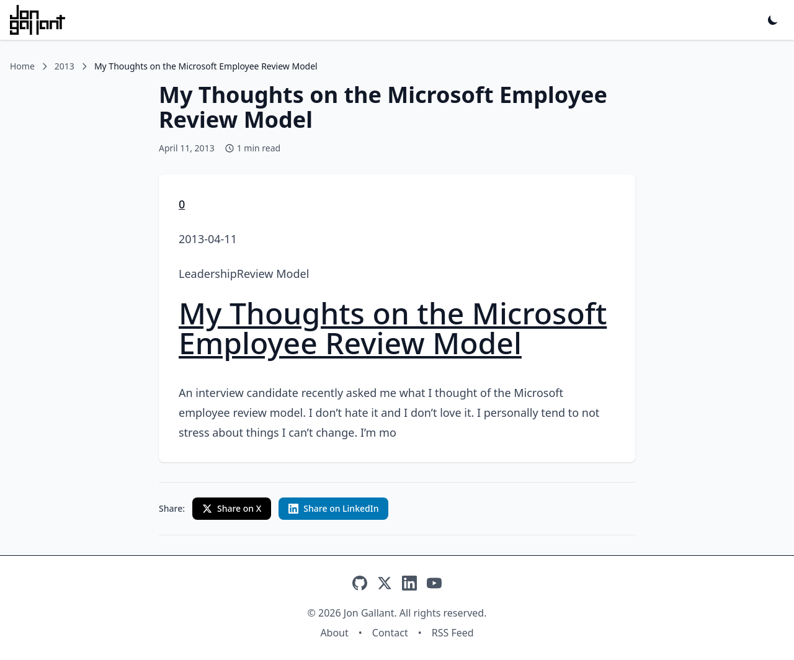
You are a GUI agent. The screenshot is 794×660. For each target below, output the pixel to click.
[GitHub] (359, 583)
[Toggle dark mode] (773, 20)
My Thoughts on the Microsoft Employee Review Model (393, 328)
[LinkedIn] (409, 583)
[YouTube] (434, 583)
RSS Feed (453, 633)
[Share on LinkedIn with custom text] (333, 508)
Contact (390, 633)
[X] (384, 583)
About (334, 633)
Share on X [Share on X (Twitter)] (231, 508)
